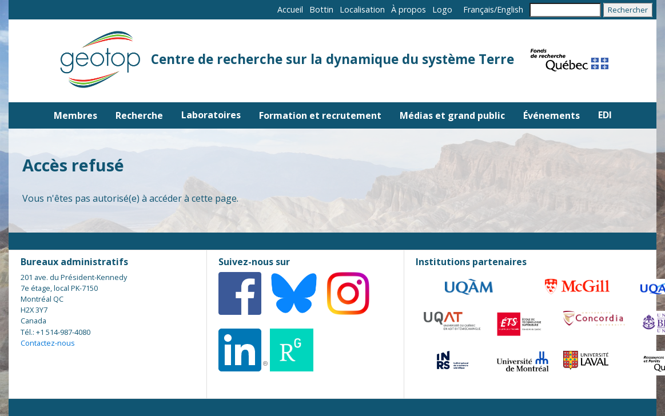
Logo (442, 9)
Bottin (321, 9)
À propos (408, 9)
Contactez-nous (48, 343)
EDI (605, 115)
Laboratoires (211, 115)
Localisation (362, 9)
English (510, 9)
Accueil (290, 9)
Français (478, 9)
